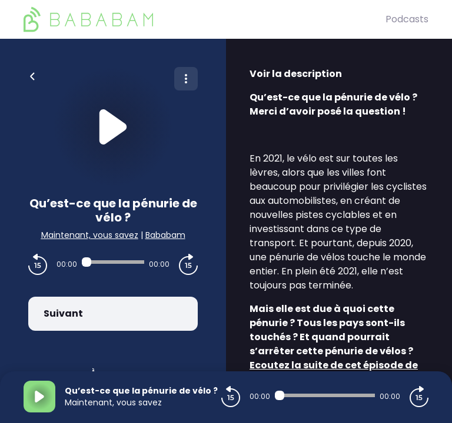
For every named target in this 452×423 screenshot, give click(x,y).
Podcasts (406, 19)
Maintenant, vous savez (89, 235)
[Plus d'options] (186, 78)
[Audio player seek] (113, 262)
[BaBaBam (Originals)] (204, 19)
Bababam (165, 235)
